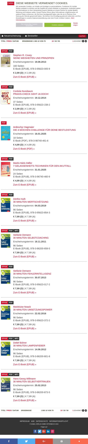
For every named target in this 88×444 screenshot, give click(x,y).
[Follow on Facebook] (35, 431)
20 (56, 41)
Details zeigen (75, 24)
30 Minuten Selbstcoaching (31, 238)
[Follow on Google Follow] (44, 431)
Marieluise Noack (22, 307)
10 (53, 41)
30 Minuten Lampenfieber (29, 345)
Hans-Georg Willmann (24, 378)
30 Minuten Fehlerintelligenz (32, 273)
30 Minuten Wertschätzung (30, 202)
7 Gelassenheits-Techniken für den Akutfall (42, 166)
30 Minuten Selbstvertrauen (31, 381)
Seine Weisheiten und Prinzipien (33, 58)
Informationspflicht (58, 421)
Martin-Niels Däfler (22, 163)
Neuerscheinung (11, 35)
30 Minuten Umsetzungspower (32, 309)
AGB (32, 421)
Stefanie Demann (22, 235)
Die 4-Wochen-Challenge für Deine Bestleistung (44, 130)
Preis (9, 41)
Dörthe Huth (19, 199)
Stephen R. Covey (22, 55)
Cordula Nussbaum (23, 91)
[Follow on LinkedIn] (48, 431)
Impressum (25, 421)
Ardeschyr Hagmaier (23, 127)
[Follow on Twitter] (39, 431)
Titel (3, 41)
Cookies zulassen (57, 25)
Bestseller (31, 35)
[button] (9, 441)
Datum (16, 41)
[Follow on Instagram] (52, 431)
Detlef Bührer (20, 342)
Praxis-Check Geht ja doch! (31, 94)
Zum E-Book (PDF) (23, 148)
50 (59, 41)
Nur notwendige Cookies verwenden (29, 24)
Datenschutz (42, 421)
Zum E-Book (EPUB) (23, 77)
